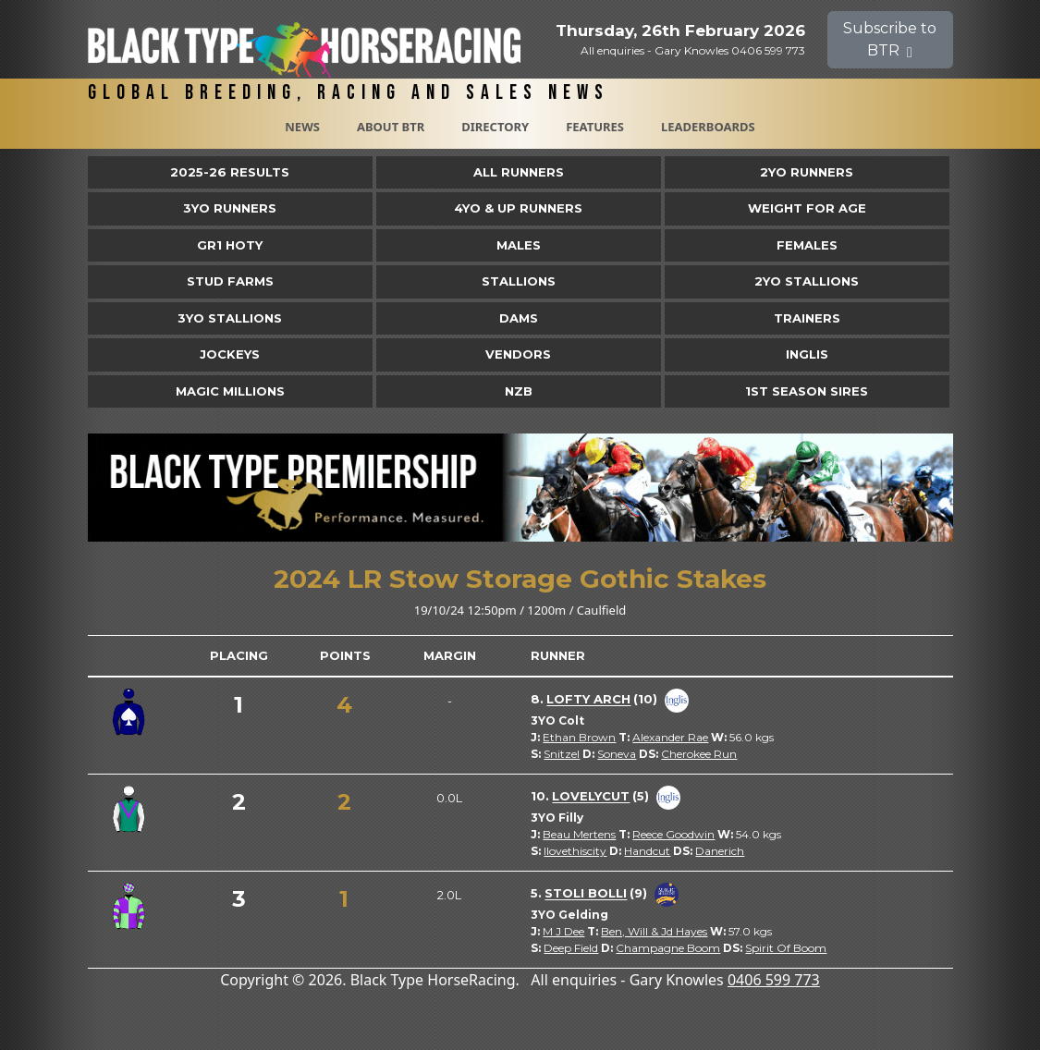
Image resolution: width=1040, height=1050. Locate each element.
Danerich (719, 851)
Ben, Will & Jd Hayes (654, 931)
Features (595, 126)
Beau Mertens (579, 834)
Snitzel (562, 754)
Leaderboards (708, 126)
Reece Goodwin (673, 834)
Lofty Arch (588, 699)
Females (807, 245)
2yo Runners (806, 172)
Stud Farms (230, 281)
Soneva (616, 754)
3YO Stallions (229, 318)
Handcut (647, 851)
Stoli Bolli (585, 893)
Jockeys (230, 354)
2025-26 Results (229, 172)
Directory (495, 126)
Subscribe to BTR (889, 39)
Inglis (807, 354)
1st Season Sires (806, 391)
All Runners (518, 172)
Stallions (519, 281)
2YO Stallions (806, 281)
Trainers (807, 318)
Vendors (518, 354)
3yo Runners (229, 208)
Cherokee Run (699, 754)
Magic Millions (230, 391)
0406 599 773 (774, 980)
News (302, 126)
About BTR (390, 126)
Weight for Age (807, 208)
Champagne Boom (668, 948)
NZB (518, 391)
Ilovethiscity (575, 851)
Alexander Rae (670, 737)
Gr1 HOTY (230, 245)
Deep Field (571, 948)
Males (518, 245)
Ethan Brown (579, 737)
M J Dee (563, 931)
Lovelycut (591, 796)
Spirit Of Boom (785, 948)
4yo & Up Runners (518, 208)
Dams (518, 318)
